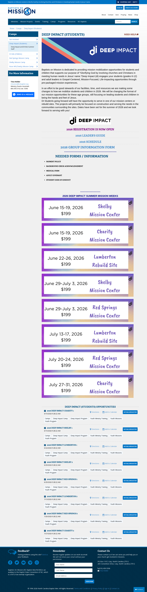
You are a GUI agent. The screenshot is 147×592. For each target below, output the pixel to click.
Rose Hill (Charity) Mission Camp (21, 66)
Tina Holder (104, 571)
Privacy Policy (97, 588)
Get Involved (14, 39)
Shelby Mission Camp (17, 62)
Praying (123, 15)
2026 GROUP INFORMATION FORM (88, 147)
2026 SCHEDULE (90, 142)
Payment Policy (53, 162)
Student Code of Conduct (58, 180)
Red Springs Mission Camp (19, 58)
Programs (61, 21)
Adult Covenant (54, 175)
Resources (71, 21)
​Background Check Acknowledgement (64, 166)
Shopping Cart (125, 2)
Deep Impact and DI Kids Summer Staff (22, 48)
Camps (53, 21)
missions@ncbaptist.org (19, 84)
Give (117, 15)
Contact (110, 15)
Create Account (131, 8)
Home (12, 28)
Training (45, 21)
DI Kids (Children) (15, 54)
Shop (136, 15)
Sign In (119, 8)
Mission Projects (26, 21)
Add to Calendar (109, 412)
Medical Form (52, 171)
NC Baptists (82, 21)
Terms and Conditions (82, 588)
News (130, 15)
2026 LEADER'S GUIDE (90, 135)
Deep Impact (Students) (33, 28)
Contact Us (115, 588)
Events (37, 21)
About (104, 15)
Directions (94, 412)
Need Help (130, 34)
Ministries (14, 21)
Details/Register (130, 412)
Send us (45, 554)
